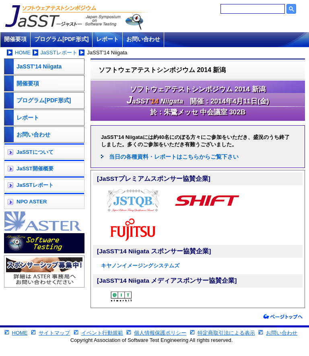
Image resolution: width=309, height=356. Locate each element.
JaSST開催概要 (35, 169)
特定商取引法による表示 (226, 333)
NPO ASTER (31, 202)
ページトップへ (283, 316)
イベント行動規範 (102, 333)
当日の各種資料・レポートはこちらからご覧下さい (174, 156)
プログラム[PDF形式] (61, 39)
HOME (23, 53)
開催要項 (15, 39)
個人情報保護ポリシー (160, 333)
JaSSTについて (35, 152)
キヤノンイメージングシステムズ (140, 266)
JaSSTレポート (59, 53)
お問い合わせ (143, 39)
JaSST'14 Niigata (39, 66)
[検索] (252, 9)
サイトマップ (54, 333)
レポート (107, 39)
